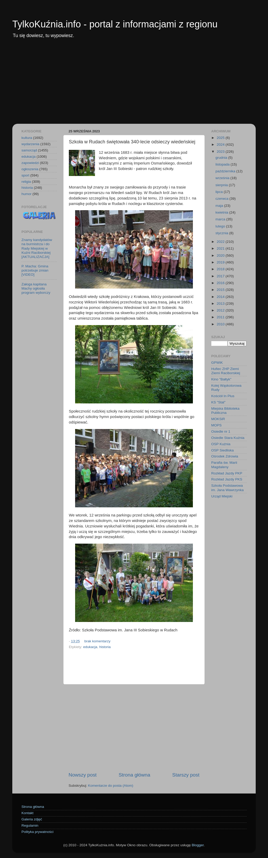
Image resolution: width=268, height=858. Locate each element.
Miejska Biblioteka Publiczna (225, 411)
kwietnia (222, 212)
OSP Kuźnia (220, 444)
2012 (221, 310)
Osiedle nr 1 (220, 431)
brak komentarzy (97, 641)
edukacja (90, 647)
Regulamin (29, 825)
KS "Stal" (218, 402)
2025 (221, 138)
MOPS (216, 425)
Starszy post (185, 775)
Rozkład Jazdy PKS (226, 479)
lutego (220, 226)
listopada (223, 164)
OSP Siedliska (222, 450)
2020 (221, 255)
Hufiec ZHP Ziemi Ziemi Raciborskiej (225, 371)
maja (219, 206)
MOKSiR (218, 419)
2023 (221, 152)
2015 (221, 290)
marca (220, 219)
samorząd (29, 150)
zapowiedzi (30, 163)
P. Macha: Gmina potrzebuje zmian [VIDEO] (34, 270)
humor (26, 194)
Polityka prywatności (37, 832)
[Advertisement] (134, 84)
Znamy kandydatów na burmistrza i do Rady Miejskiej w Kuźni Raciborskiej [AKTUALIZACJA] (36, 248)
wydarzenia (30, 144)
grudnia (221, 158)
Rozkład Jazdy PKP (226, 473)
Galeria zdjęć (31, 819)
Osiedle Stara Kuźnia (227, 438)
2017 (221, 276)
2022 (221, 242)
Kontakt (27, 813)
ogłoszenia (29, 169)
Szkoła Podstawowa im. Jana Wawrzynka (227, 488)
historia (105, 647)
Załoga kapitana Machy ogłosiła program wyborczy (35, 288)
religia (26, 182)
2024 (221, 144)
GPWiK (217, 363)
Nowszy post (83, 775)
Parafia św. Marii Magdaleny (224, 465)
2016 (221, 283)
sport (25, 175)
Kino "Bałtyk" (221, 379)
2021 (221, 248)
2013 (221, 303)
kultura (26, 138)
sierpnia (222, 185)
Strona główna (134, 775)
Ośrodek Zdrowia (224, 456)
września (222, 178)
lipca (219, 192)
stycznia (222, 233)
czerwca (222, 199)
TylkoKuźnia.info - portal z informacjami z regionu (114, 24)
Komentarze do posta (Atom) (110, 786)
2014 (221, 297)
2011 (221, 317)
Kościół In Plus (222, 396)
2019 (221, 262)
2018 (221, 269)
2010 (221, 324)
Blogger (198, 845)
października (225, 171)
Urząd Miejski (221, 496)
